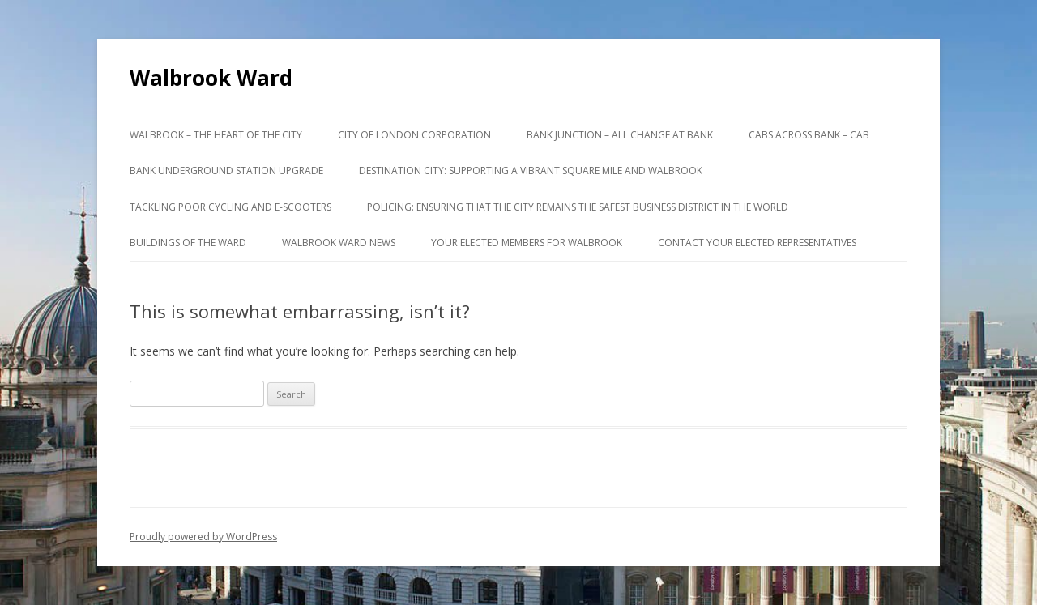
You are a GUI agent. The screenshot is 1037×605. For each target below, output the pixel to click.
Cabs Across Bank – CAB (809, 135)
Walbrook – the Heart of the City (216, 135)
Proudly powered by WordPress (203, 536)
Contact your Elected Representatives (757, 242)
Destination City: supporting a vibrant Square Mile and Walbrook (530, 170)
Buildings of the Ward (188, 242)
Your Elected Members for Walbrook (526, 242)
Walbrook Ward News (338, 242)
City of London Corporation (414, 135)
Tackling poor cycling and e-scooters (230, 207)
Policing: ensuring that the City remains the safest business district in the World (577, 207)
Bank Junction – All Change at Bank (620, 135)
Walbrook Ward (211, 77)
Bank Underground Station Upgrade (226, 170)
